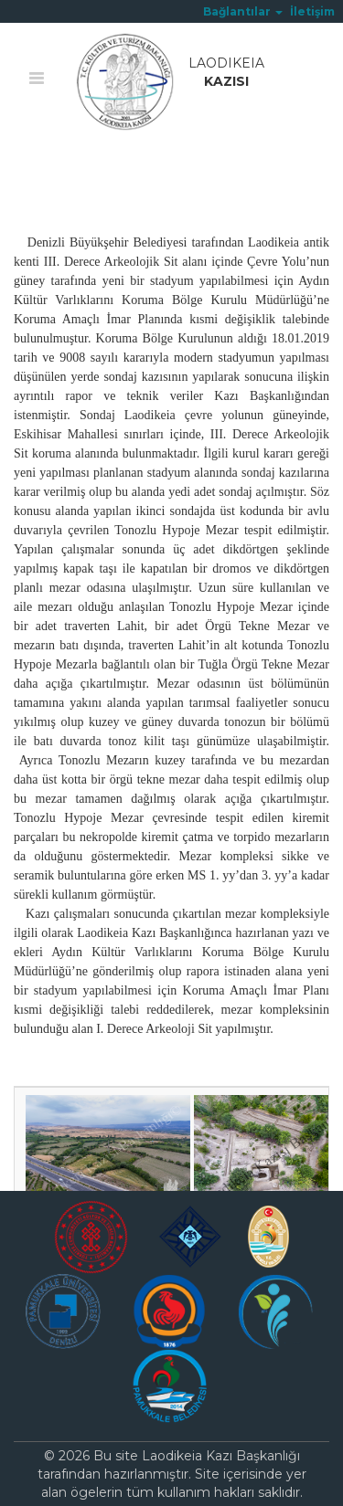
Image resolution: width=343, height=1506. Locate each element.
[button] (243, 11)
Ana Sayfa (46, 171)
